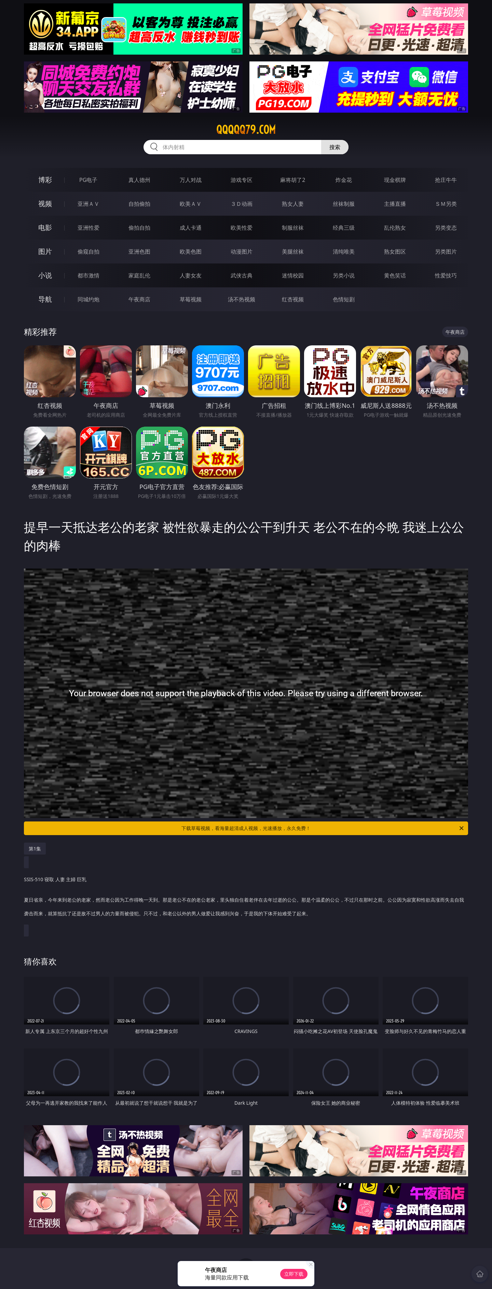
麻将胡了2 (292, 180)
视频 (45, 203)
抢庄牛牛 (446, 180)
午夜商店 (139, 299)
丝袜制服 (344, 203)
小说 (45, 275)
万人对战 (191, 180)
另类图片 (446, 251)
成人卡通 (191, 227)
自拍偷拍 (139, 203)
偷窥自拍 (88, 251)
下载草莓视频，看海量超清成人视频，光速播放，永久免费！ (323, 828)
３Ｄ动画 (241, 203)
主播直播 (395, 203)
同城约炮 (88, 299)
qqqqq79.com (246, 130)
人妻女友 (191, 275)
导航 (45, 299)
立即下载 (293, 1274)
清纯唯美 (344, 251)
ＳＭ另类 (446, 203)
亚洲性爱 (88, 227)
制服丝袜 (293, 227)
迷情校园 (293, 275)
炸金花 (344, 180)
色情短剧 (344, 299)
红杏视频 (293, 299)
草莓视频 (191, 299)
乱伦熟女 (395, 227)
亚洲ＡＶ (88, 203)
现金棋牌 (395, 180)
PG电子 (88, 180)
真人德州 (139, 180)
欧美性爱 (241, 227)
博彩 (45, 179)
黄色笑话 (395, 275)
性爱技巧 (446, 275)
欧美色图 (191, 251)
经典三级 (344, 227)
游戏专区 (241, 180)
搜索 (334, 147)
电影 (45, 227)
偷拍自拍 (139, 227)
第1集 (35, 848)
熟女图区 (395, 251)
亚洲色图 (139, 251)
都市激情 (88, 275)
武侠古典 (241, 275)
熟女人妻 (293, 203)
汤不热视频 (241, 299)
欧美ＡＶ (191, 203)
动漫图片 (241, 251)
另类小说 (344, 275)
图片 (45, 251)
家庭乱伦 (139, 275)
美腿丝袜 (293, 251)
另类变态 (446, 227)
